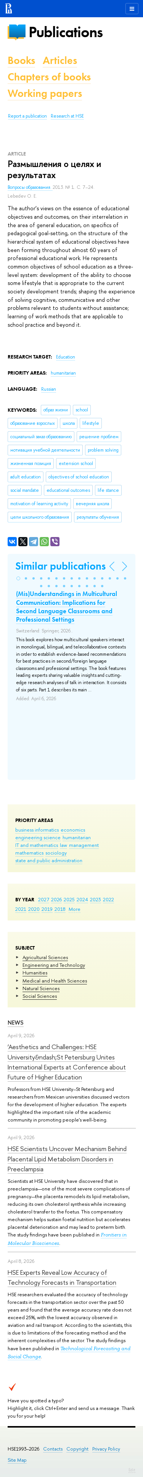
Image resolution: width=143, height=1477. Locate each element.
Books (21, 60)
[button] (18, 578)
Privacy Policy (106, 1449)
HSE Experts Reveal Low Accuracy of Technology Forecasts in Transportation (62, 1277)
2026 (56, 899)
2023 (95, 899)
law (63, 845)
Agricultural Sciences (45, 957)
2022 (108, 899)
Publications (66, 32)
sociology (56, 852)
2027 (43, 899)
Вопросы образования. (30, 187)
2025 (69, 899)
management (84, 845)
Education (65, 357)
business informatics (37, 829)
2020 (34, 909)
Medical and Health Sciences (54, 980)
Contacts (53, 1449)
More (74, 909)
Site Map (17, 1460)
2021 (20, 909)
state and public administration (48, 860)
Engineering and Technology (53, 964)
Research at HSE (67, 116)
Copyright (77, 1449)
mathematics (29, 852)
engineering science (38, 837)
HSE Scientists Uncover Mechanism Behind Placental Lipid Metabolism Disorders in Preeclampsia (67, 1158)
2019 (47, 909)
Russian (48, 389)
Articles (60, 60)
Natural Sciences (40, 988)
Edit (132, 1469)
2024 (82, 899)
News (16, 1023)
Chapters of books (49, 77)
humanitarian (77, 837)
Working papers (45, 93)
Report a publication (27, 116)
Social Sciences (39, 995)
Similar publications (60, 566)
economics (73, 829)
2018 (60, 909)
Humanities (34, 972)
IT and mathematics (36, 845)
